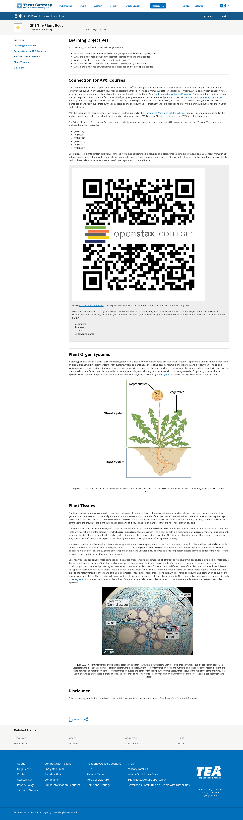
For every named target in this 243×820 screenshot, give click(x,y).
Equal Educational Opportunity (147, 779)
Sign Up (200, 6)
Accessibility (24, 779)
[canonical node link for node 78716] (17, 16)
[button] (224, 6)
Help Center (24, 769)
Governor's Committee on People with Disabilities (159, 785)
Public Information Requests (62, 785)
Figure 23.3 (80, 579)
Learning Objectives (25, 45)
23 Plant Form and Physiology (46, 16)
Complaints (52, 779)
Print (76, 719)
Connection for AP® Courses (30, 51)
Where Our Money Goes (143, 774)
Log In (187, 6)
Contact (22, 774)
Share (92, 719)
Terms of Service (27, 790)
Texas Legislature (97, 779)
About (21, 763)
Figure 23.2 (168, 374)
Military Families (138, 769)
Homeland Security (98, 785)
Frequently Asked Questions (103, 763)
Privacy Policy (25, 785)
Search (160, 6)
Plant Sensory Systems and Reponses (203, 97)
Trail (131, 763)
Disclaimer (19, 67)
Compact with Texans (58, 763)
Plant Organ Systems (28, 56)
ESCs (89, 769)
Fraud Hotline (53, 774)
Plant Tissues (21, 62)
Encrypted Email (54, 769)
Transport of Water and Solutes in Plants (178, 93)
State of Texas (95, 774)
